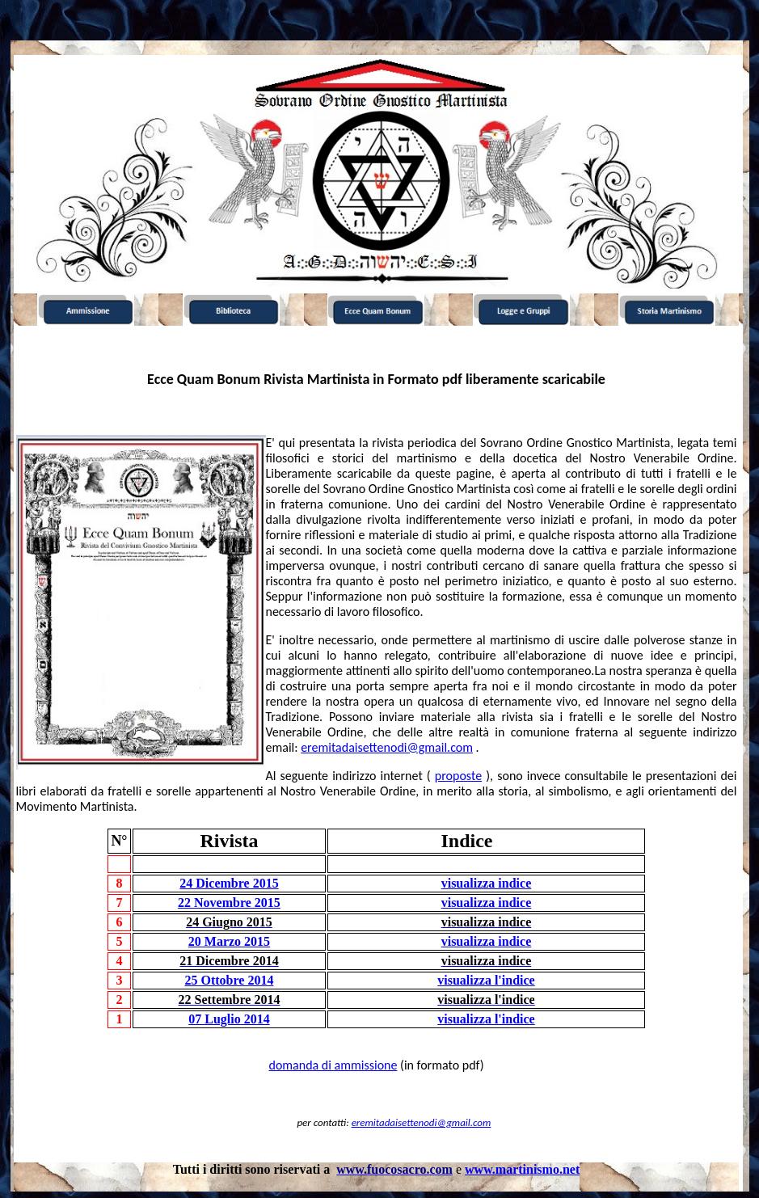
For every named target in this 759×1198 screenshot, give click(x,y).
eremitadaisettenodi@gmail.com (387, 747)
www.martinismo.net (522, 1169)
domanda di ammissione (332, 1065)
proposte (458, 775)
